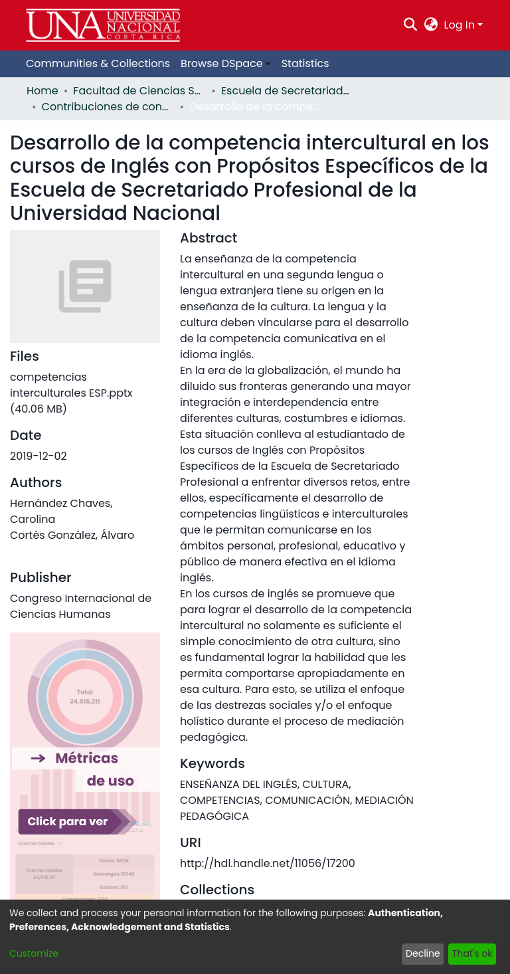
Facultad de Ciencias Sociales (139, 90)
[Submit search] (410, 25)
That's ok (472, 953)
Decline (423, 953)
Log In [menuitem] (459, 25)
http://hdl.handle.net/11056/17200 (267, 863)
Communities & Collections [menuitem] (98, 63)
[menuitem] (430, 25)
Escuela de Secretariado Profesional (287, 90)
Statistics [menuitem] (305, 63)
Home (42, 90)
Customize (33, 953)
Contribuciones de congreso (108, 106)
